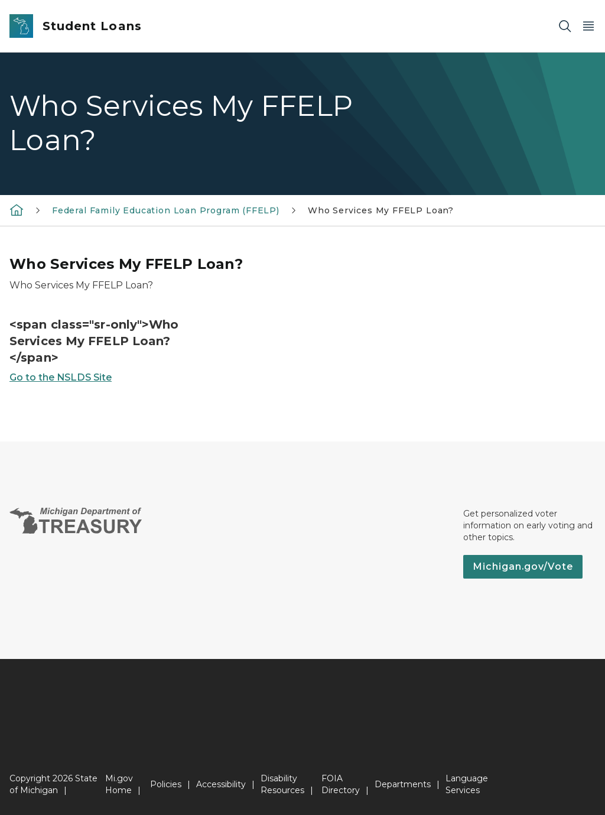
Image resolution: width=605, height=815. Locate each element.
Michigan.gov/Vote (523, 566)
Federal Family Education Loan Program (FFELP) (165, 210)
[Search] (565, 26)
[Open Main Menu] (588, 26)
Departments (403, 784)
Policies (165, 784)
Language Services (466, 784)
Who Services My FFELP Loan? (381, 210)
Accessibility (221, 784)
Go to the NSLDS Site (60, 377)
